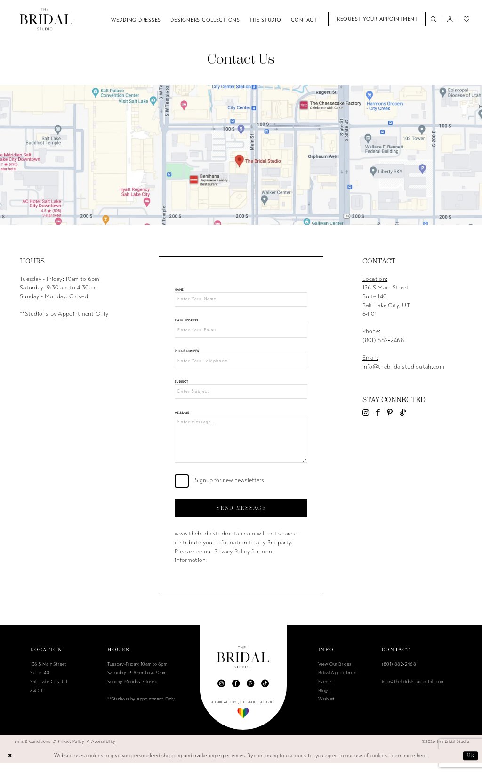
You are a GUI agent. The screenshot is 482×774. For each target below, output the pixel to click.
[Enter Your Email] (241, 332)
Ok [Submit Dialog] (470, 766)
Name (179, 290)
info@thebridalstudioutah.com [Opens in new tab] (403, 367)
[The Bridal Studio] (46, 19)
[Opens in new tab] (241, 155)
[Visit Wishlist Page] (466, 19)
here (422, 766)
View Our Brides (335, 675)
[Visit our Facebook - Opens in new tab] (378, 412)
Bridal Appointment (338, 684)
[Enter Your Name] (241, 300)
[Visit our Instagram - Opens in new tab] (365, 412)
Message (182, 418)
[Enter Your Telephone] (241, 364)
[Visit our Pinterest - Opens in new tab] (390, 412)
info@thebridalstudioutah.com (413, 692)
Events (325, 692)
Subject (181, 386)
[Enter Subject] (241, 396)
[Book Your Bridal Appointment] (377, 19)
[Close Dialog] (10, 766)
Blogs (323, 701)
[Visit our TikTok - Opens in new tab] (403, 412)
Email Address (186, 322)
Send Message (241, 518)
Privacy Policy (232, 562)
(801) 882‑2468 (383, 340)
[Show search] (434, 19)
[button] (450, 19)
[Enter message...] (241, 446)
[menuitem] (377, 19)
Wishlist (326, 710)
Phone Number (187, 354)
